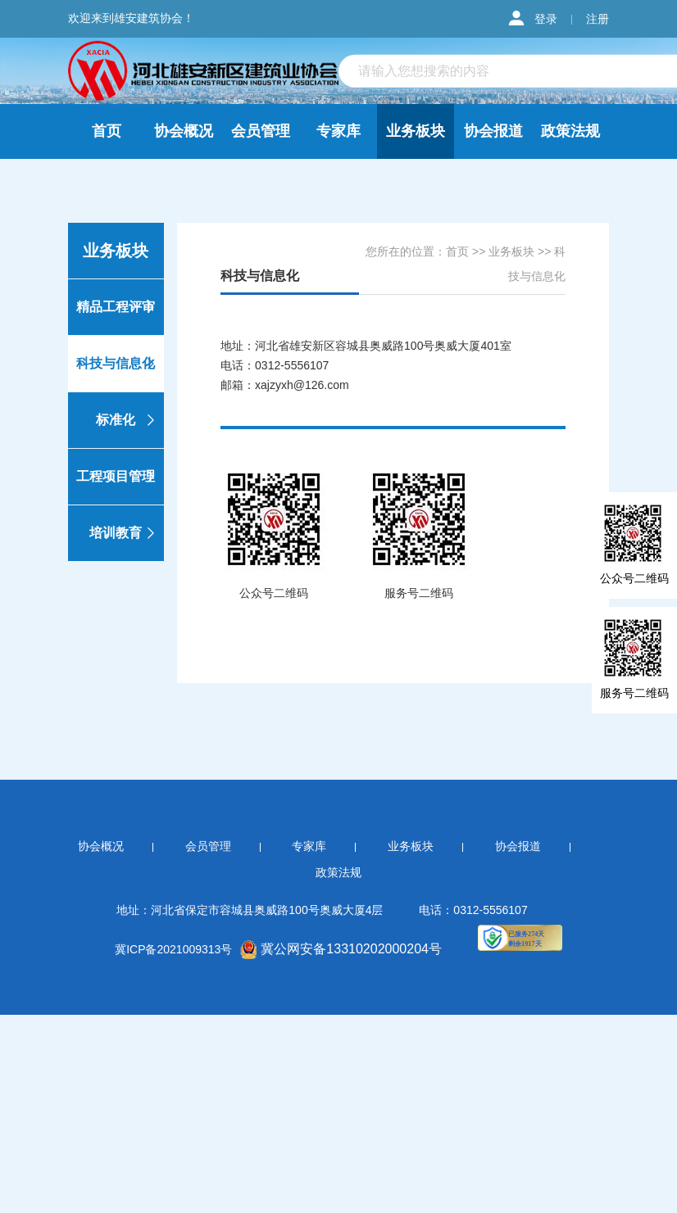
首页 (106, 131)
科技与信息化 (117, 363)
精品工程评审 (117, 307)
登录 (545, 18)
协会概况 (183, 131)
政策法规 (570, 131)
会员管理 (260, 131)
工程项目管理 (117, 476)
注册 (597, 18)
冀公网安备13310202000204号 (341, 949)
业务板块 (415, 131)
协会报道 (493, 131)
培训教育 (124, 533)
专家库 (338, 131)
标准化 (127, 420)
